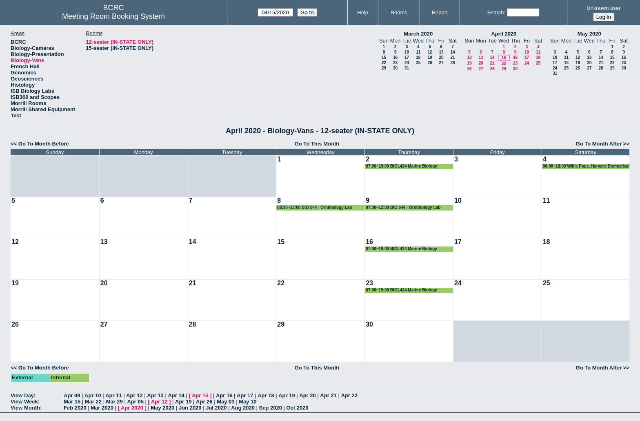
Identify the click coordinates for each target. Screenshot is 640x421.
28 (452, 62)
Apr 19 (286, 395)
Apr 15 (200, 395)
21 (452, 57)
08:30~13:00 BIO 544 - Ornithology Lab (314, 207)
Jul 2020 (216, 408)
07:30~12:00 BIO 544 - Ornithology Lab (403, 207)
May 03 (225, 402)
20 (441, 57)
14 (452, 52)
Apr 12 (134, 395)
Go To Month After (599, 144)
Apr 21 (328, 395)
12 (429, 52)
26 (429, 62)
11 (418, 52)
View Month (25, 408)
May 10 (247, 402)
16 (395, 57)
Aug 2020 (243, 408)
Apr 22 (349, 395)
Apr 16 (224, 395)
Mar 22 (93, 402)
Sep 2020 (270, 408)
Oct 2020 (298, 408)
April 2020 (503, 34)
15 (384, 57)
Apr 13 (155, 395)
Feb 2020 (75, 408)
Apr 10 (92, 395)
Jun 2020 (190, 408)
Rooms (399, 12)
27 (441, 62)
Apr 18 (266, 395)
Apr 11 (113, 395)
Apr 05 (135, 402)
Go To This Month (317, 144)
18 (418, 57)
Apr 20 (307, 395)
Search (495, 12)
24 (406, 62)
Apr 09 (72, 395)
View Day (22, 395)
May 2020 (589, 34)
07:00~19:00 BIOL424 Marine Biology (401, 166)
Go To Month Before (43, 144)
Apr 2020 (132, 408)
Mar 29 (114, 402)
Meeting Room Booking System (113, 16)
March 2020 (418, 34)
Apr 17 (245, 395)
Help (362, 12)
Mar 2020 (102, 408)
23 (395, 62)
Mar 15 (72, 402)
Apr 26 (204, 402)
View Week (24, 402)
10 (406, 52)
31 (406, 68)
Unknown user (603, 8)
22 (384, 62)
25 (418, 62)
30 (395, 68)
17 (406, 57)
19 (429, 57)
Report (440, 12)
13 (441, 52)
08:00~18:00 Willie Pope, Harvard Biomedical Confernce (586, 166)
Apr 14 (176, 395)
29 (384, 68)
